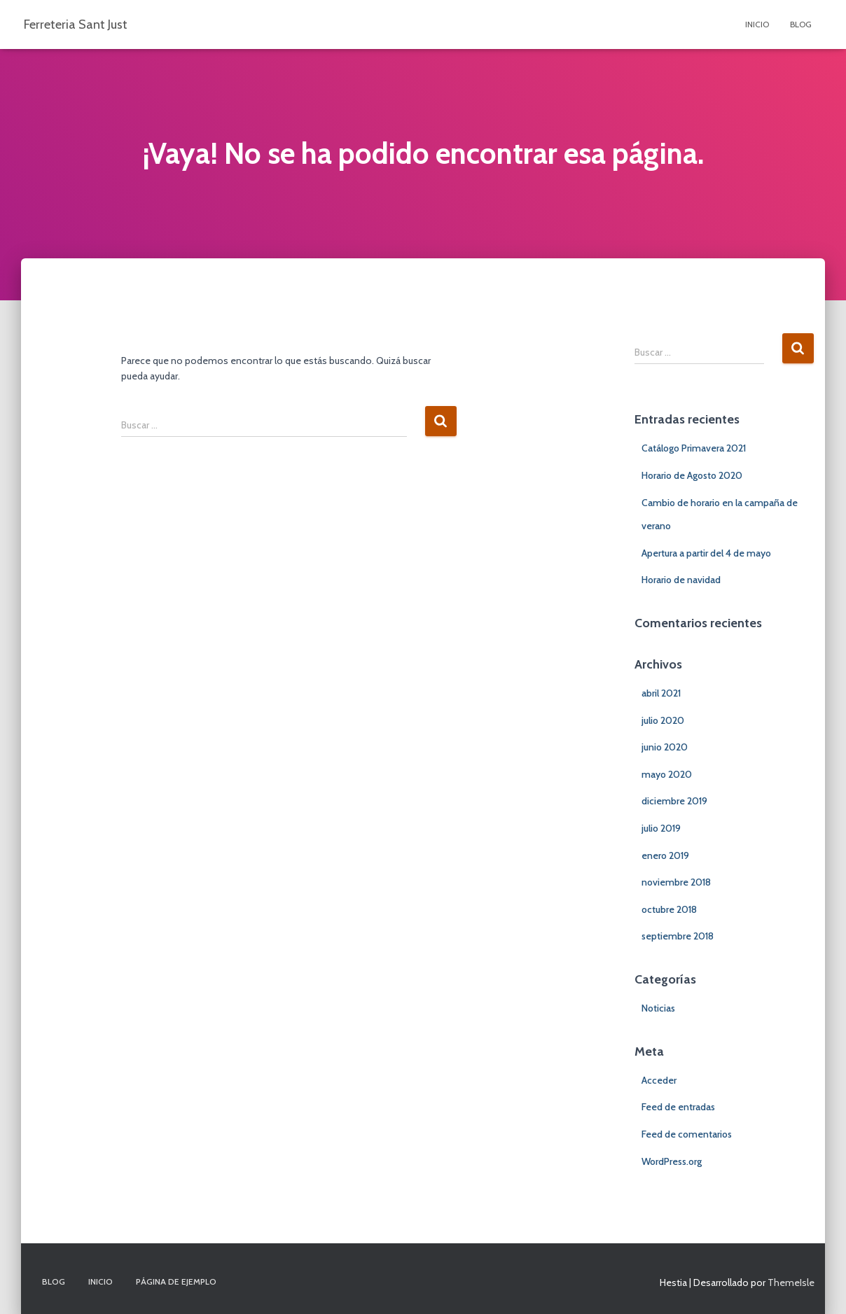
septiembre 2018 (678, 936)
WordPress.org (672, 1161)
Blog (801, 24)
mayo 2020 (667, 774)
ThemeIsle (791, 1282)
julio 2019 (661, 828)
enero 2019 (665, 855)
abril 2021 (661, 693)
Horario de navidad (681, 579)
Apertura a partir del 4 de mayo (706, 553)
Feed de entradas (678, 1106)
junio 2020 (665, 747)
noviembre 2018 (676, 882)
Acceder (659, 1080)
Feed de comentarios (687, 1134)
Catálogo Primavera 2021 (694, 448)
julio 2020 (663, 720)
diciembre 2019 (674, 801)
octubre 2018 (669, 909)
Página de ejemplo (176, 1281)
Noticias (658, 1008)
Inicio (757, 24)
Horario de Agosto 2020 (692, 475)
